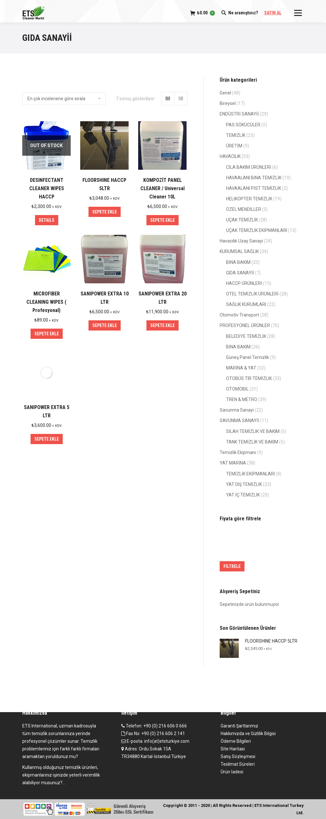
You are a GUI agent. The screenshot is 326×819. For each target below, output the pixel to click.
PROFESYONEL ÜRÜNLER (245, 325)
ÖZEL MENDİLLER (243, 209)
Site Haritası (233, 748)
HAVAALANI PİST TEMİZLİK (253, 188)
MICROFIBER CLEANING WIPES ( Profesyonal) (46, 302)
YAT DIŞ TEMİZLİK (244, 484)
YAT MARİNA (233, 462)
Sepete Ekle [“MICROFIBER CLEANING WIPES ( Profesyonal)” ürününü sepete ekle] (46, 333)
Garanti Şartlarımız (239, 725)
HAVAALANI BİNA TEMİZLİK (253, 177)
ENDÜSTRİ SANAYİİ (239, 113)
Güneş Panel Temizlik (247, 357)
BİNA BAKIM (238, 262)
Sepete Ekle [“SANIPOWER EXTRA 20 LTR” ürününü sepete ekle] (162, 325)
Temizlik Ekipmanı (238, 452)
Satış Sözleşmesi (238, 756)
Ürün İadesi (232, 771)
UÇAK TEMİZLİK (242, 219)
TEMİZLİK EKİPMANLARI (250, 473)
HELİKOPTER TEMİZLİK (249, 198)
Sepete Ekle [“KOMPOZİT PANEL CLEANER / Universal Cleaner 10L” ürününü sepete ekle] (162, 220)
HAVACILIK (230, 156)
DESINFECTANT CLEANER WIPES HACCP (46, 188)
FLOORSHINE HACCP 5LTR (104, 184)
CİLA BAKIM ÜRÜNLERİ (248, 167)
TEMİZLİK (235, 135)
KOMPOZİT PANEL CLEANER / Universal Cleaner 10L (162, 188)
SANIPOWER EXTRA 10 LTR (105, 298)
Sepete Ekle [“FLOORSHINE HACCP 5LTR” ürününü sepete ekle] (104, 211)
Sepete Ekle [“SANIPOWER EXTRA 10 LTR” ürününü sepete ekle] (104, 325)
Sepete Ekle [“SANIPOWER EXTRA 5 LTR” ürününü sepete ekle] (46, 439)
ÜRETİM (234, 145)
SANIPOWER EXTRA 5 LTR (46, 411)
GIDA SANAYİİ (240, 272)
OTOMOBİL (237, 388)
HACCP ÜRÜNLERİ (244, 283)
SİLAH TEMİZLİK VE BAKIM (253, 431)
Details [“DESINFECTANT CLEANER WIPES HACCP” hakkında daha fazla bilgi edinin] (46, 220)
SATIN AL (272, 12)
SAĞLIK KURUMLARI (246, 304)
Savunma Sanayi (237, 410)
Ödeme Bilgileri (236, 741)
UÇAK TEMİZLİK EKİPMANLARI (256, 230)
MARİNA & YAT (241, 367)
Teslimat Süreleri (238, 764)
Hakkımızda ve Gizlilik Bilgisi (248, 733)
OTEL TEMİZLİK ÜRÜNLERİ (252, 293)
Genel (225, 92)
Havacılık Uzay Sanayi (241, 240)
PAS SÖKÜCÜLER (243, 124)
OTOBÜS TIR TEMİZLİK (249, 378)
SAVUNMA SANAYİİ (239, 420)
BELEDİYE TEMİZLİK (246, 336)
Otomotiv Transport (239, 314)
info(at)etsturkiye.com (166, 741)
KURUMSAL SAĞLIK (239, 251)
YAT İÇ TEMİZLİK (243, 494)
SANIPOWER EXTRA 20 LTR (162, 298)
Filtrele (232, 566)
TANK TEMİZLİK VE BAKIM (252, 441)
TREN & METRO (241, 399)
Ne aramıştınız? (243, 12)
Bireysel (228, 103)
